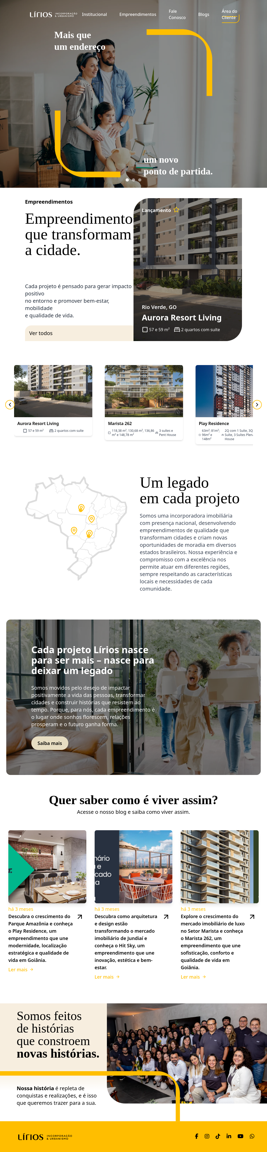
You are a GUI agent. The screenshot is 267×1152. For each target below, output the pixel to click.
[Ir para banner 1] (127, 179)
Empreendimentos (137, 14)
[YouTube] (241, 1136)
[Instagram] (207, 1136)
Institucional (94, 14)
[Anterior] (10, 404)
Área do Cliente (229, 14)
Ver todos (41, 333)
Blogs (203, 14)
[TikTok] (218, 1136)
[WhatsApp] (252, 1136)
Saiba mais (50, 743)
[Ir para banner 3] (139, 179)
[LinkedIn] (229, 1136)
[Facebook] (196, 1136)
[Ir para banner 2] (133, 179)
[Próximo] (257, 404)
